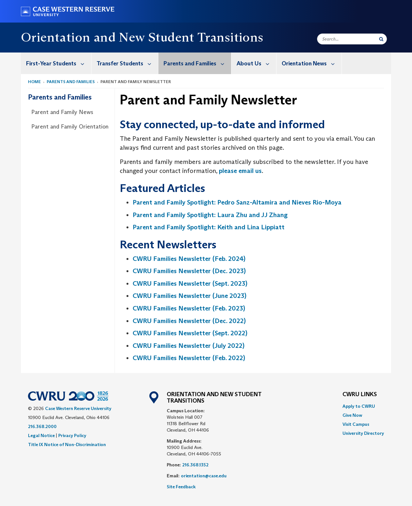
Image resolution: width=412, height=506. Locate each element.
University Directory (363, 433)
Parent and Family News (62, 112)
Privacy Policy (72, 435)
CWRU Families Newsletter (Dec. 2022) (189, 321)
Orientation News (312, 63)
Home (34, 81)
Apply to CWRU (358, 406)
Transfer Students (127, 63)
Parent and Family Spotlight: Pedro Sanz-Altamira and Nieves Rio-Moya (237, 202)
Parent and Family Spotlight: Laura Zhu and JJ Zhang (210, 215)
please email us (240, 171)
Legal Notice (41, 435)
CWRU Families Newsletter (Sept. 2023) (190, 283)
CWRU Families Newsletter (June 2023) (189, 296)
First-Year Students (58, 63)
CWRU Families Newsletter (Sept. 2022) (190, 333)
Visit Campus (355, 424)
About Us (256, 63)
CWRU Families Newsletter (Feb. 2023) (189, 308)
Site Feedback (181, 487)
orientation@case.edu (204, 476)
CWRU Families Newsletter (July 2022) (188, 345)
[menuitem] (56, 63)
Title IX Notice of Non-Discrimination (67, 444)
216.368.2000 (42, 426)
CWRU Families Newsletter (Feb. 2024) (189, 259)
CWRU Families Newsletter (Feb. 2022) (189, 358)
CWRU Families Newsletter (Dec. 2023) (189, 271)
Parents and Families (197, 63)
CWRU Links (359, 394)
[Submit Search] (381, 38)
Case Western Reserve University (78, 408)
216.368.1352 (195, 465)
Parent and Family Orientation (69, 126)
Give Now (352, 415)
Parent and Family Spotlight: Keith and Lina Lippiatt (209, 227)
